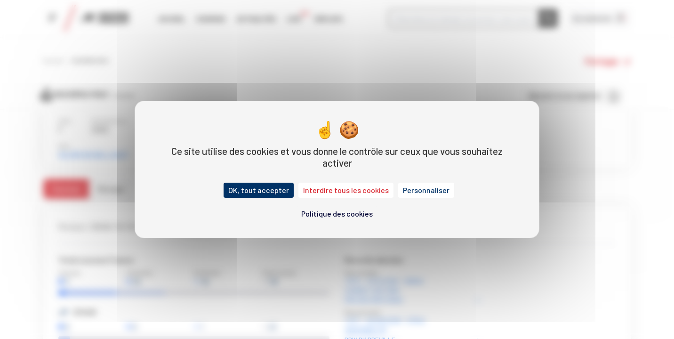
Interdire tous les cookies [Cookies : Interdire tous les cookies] (346, 190)
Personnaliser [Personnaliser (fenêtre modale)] (426, 190)
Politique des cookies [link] (337, 213)
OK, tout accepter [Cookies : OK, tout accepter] (258, 190)
